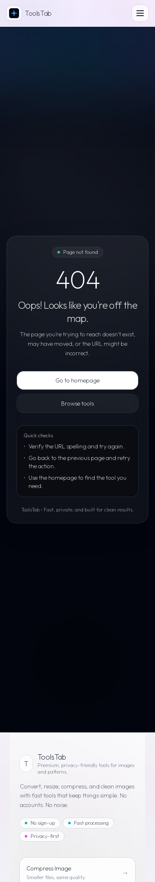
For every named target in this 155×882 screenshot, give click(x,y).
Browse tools (77, 403)
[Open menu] (140, 13)
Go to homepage (77, 380)
